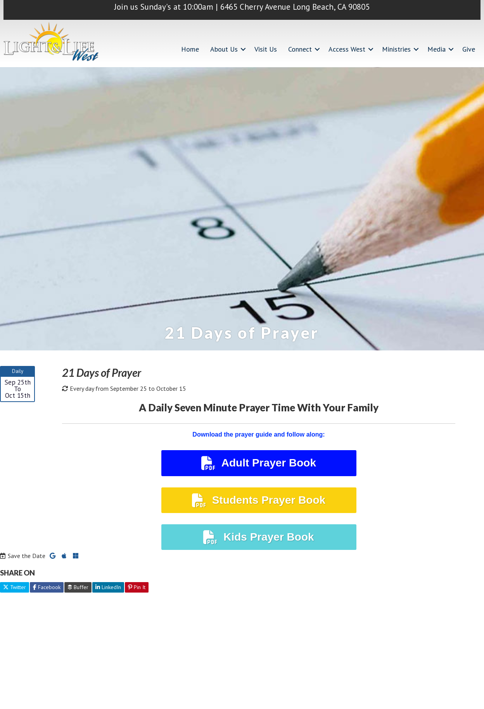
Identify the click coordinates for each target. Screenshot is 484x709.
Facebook (46, 587)
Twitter (14, 587)
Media (436, 49)
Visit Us (265, 49)
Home (190, 49)
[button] (243, 49)
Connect (300, 49)
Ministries (396, 49)
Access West (346, 49)
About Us (224, 49)
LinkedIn (108, 587)
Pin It (136, 587)
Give (468, 49)
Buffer (77, 587)
